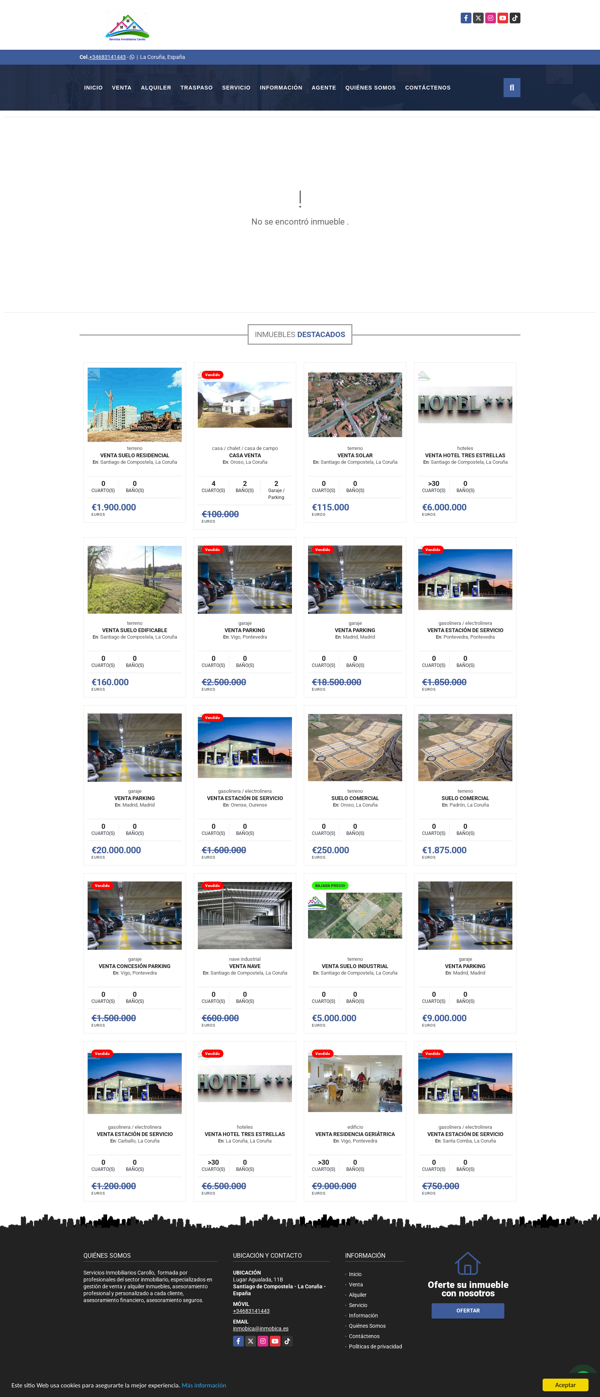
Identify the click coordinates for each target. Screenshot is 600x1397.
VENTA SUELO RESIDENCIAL (135, 455)
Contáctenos (428, 88)
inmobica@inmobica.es (261, 1328)
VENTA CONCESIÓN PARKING (135, 966)
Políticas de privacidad (375, 1346)
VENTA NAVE (245, 966)
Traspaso (197, 88)
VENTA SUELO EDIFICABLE (134, 630)
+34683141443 (107, 57)
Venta (122, 88)
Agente (324, 88)
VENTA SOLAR (355, 455)
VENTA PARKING (245, 630)
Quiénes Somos (371, 88)
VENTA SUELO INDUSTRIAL (355, 966)
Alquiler (156, 88)
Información (281, 88)
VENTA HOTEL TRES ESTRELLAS (465, 455)
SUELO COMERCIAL (355, 798)
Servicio (236, 88)
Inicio (93, 88)
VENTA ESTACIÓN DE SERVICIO (465, 630)
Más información (204, 1386)
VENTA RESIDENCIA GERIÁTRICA (355, 1134)
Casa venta (245, 455)
